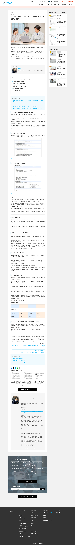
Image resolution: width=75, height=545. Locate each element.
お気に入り (42, 367)
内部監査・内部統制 (23, 531)
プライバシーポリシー (47, 514)
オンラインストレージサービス (35, 465)
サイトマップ (58, 514)
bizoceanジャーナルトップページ (28, 496)
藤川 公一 (20, 68)
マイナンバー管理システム (37, 462)
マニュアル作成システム (26, 471)
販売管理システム (15, 465)
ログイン (64, 1)
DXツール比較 (41, 4)
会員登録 (70, 1)
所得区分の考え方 (16, 85)
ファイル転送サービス (25, 462)
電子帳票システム (15, 462)
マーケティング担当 (35, 515)
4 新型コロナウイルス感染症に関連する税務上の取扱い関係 (31, 352)
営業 (33, 514)
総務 (33, 518)
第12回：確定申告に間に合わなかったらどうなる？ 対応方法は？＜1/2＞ (26, 106)
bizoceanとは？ (34, 531)
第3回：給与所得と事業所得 (18, 363)
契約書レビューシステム (38, 471)
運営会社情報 (45, 510)
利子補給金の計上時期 (17, 90)
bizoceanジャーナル (22, 523)
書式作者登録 (33, 533)
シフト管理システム (15, 471)
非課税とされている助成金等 (18, 81)
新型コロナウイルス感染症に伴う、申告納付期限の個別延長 (24, 92)
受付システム (32, 474)
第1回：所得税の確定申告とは (18, 358)
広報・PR (21, 533)
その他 (21, 538)
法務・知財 (22, 530)
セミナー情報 (70, 4)
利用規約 (44, 517)
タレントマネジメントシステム (17, 468)
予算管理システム (28, 468)
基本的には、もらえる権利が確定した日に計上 (22, 79)
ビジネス (21, 515)
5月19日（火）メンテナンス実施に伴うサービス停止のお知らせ (30, 6)
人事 (33, 523)
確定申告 (12, 14)
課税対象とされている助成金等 (19, 83)
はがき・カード (22, 518)
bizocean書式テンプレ (23, 513)
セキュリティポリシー (47, 512)
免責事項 (44, 515)
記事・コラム (56, 4)
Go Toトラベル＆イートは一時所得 (19, 86)
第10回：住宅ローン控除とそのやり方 (20, 104)
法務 (33, 520)
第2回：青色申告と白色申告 (18, 360)
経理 (33, 525)
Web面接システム (38, 468)
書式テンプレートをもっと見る (27, 389)
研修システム (24, 474)
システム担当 (34, 526)
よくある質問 (58, 510)
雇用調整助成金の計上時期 (18, 88)
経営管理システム (15, 474)
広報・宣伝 (34, 517)
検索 (50, 1)
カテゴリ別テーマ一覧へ (28, 481)
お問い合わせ (58, 512)
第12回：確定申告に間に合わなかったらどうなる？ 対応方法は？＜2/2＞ (26, 108)
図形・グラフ (22, 517)
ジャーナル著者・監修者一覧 (36, 534)
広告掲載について (55, 1)
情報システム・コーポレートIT (25, 536)
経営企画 (21, 534)
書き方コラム (22, 525)
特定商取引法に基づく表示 (47, 520)
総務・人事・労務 (23, 528)
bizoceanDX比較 (22, 510)
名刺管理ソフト (24, 465)
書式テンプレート (49, 4)
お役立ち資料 (64, 4)
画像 (20, 520)
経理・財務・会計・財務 (24, 526)
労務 (33, 522)
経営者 (33, 512)
